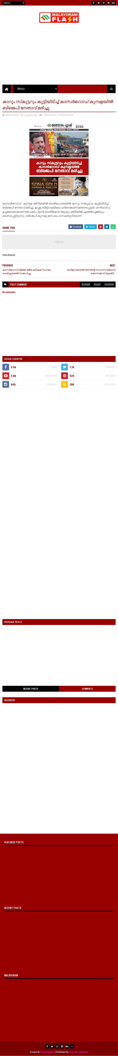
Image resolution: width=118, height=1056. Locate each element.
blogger (86, 284)
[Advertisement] (59, 419)
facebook (109, 284)
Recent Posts (30, 688)
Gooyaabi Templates (78, 1051)
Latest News (50, 115)
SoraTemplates (47, 1051)
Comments (87, 688)
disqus (97, 284)
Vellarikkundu (66, 115)
